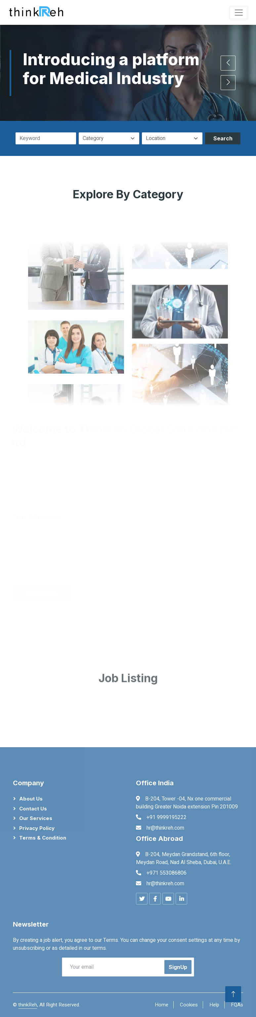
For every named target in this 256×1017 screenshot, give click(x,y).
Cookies (189, 1004)
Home (161, 1004)
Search (223, 138)
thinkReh (27, 1004)
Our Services (35, 818)
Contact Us (33, 808)
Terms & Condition (42, 838)
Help (214, 1004)
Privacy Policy (37, 828)
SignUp (178, 967)
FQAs (237, 1004)
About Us (31, 799)
